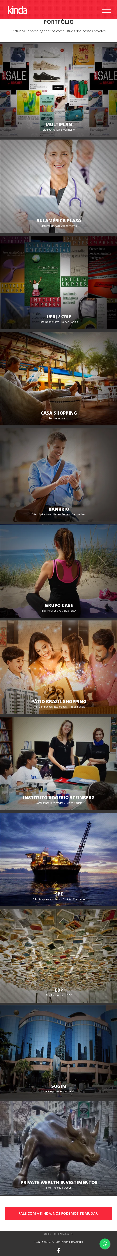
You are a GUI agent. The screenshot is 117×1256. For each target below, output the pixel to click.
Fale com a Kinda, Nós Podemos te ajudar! (59, 1213)
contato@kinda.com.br (69, 1241)
